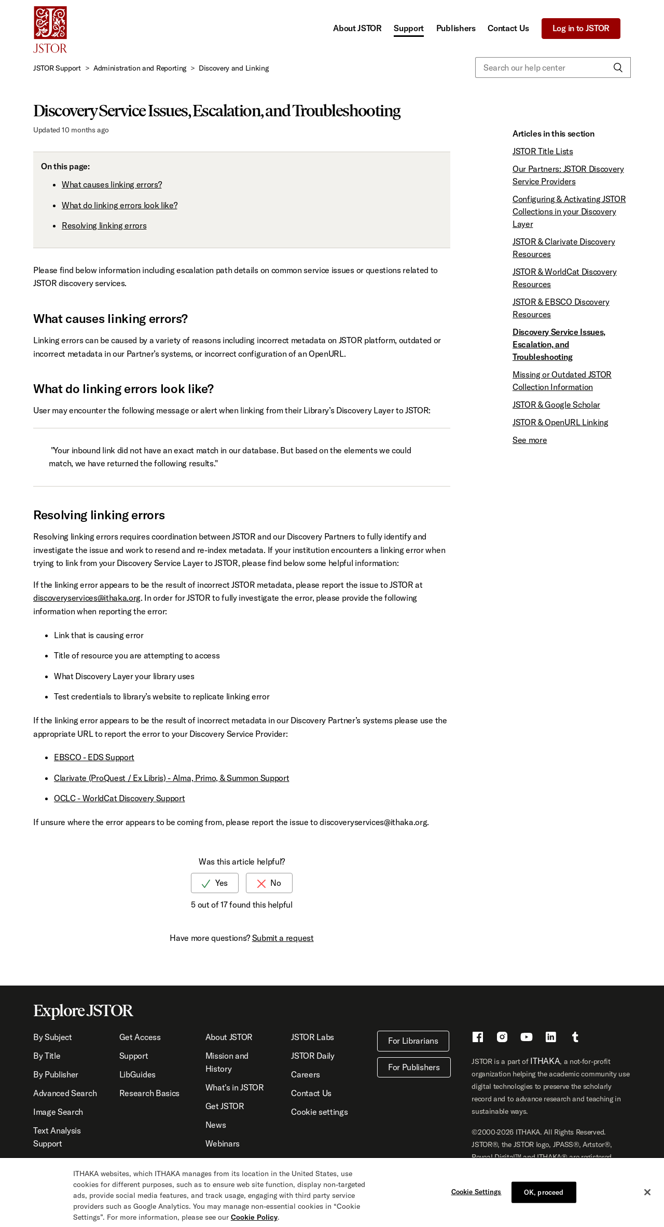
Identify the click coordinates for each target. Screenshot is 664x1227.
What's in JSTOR (234, 1087)
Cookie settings (319, 1112)
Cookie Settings (476, 1194)
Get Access (140, 1037)
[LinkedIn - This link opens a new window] (551, 1038)
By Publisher (55, 1074)
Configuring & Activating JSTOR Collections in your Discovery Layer (569, 211)
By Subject (52, 1037)
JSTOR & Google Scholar (556, 404)
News (215, 1125)
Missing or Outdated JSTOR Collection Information (562, 380)
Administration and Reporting (139, 68)
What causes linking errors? (111, 184)
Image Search (58, 1112)
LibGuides (137, 1074)
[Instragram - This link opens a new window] (502, 1038)
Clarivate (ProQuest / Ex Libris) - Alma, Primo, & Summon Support (171, 778)
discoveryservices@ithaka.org (87, 597)
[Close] (647, 1195)
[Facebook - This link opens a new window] (478, 1038)
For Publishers (414, 1067)
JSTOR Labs (312, 1037)
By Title (46, 1055)
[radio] (215, 883)
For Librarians (413, 1040)
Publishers (456, 28)
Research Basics (149, 1093)
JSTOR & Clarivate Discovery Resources (564, 247)
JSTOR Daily (312, 1055)
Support (409, 28)
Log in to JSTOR (581, 28)
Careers (305, 1074)
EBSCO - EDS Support (94, 757)
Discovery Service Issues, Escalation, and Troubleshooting (559, 344)
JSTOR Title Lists (543, 151)
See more (530, 440)
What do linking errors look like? (119, 205)
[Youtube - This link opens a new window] (526, 1038)
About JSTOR (357, 28)
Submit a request (283, 938)
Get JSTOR (224, 1106)
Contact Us (508, 28)
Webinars (222, 1143)
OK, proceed (543, 1195)
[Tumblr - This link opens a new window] (575, 1038)
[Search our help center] (553, 67)
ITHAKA (545, 1061)
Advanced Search (64, 1093)
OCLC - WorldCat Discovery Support (119, 798)
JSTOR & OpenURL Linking (560, 422)
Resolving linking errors (104, 225)
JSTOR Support (57, 68)
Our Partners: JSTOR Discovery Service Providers (568, 175)
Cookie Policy (254, 1220)
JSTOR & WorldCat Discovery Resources (565, 277)
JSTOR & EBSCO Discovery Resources (561, 307)
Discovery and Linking (233, 68)
